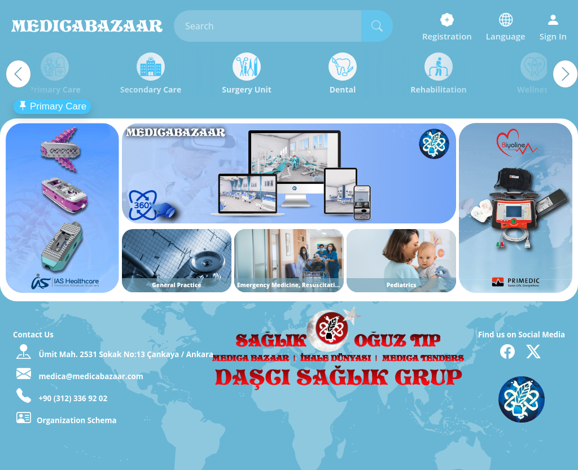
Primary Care (52, 106)
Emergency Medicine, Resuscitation (290, 285)
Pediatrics (402, 285)
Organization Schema (66, 420)
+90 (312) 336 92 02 (72, 398)
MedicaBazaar (87, 26)
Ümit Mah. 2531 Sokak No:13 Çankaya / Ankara (125, 354)
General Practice (176, 285)
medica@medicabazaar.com (90, 376)
